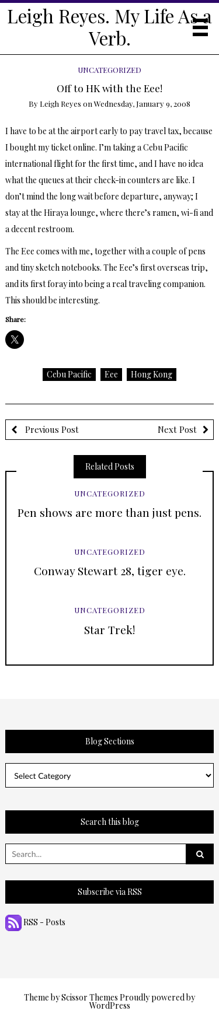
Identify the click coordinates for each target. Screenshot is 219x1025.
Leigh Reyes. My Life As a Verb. (109, 27)
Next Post (177, 429)
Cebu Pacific (69, 374)
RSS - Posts (35, 922)
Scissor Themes (89, 997)
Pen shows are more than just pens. (109, 512)
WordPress (109, 1005)
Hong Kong (151, 374)
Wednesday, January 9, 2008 (142, 104)
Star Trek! (109, 629)
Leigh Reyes (60, 104)
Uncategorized (109, 70)
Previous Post (51, 429)
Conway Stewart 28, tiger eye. (110, 570)
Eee (111, 374)
